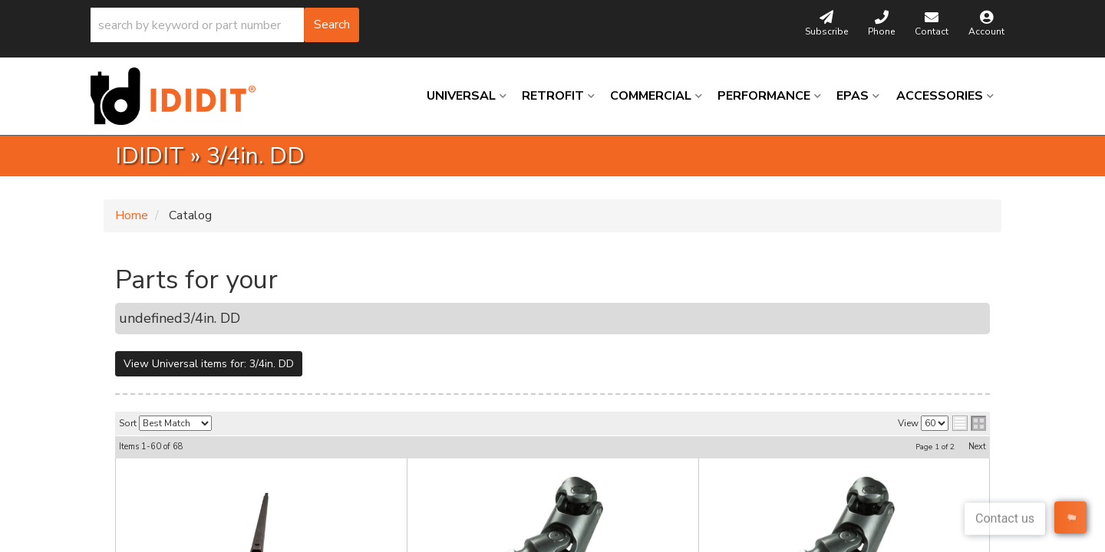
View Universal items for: (209, 363)
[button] (225, 25)
